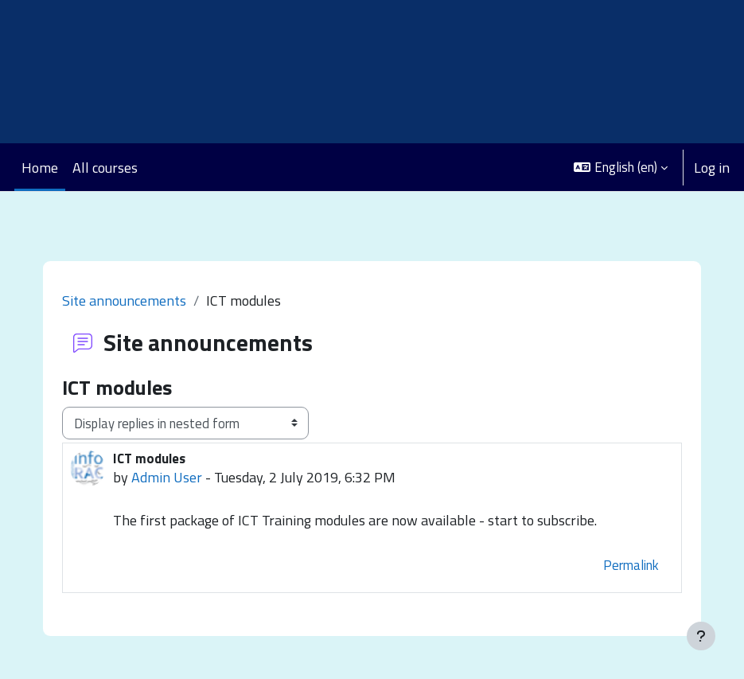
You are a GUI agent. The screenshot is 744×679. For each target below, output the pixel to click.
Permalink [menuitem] (631, 565)
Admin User (166, 477)
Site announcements (124, 300)
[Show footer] (701, 636)
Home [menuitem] (39, 167)
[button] (621, 167)
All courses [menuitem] (105, 167)
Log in (712, 167)
